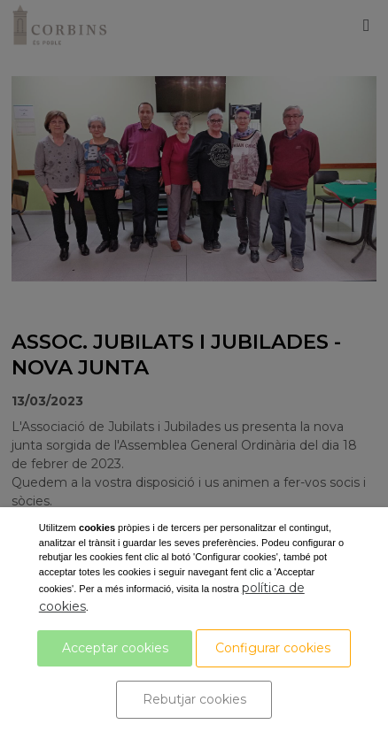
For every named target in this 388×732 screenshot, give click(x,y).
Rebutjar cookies (194, 699)
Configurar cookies (272, 648)
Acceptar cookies (115, 648)
